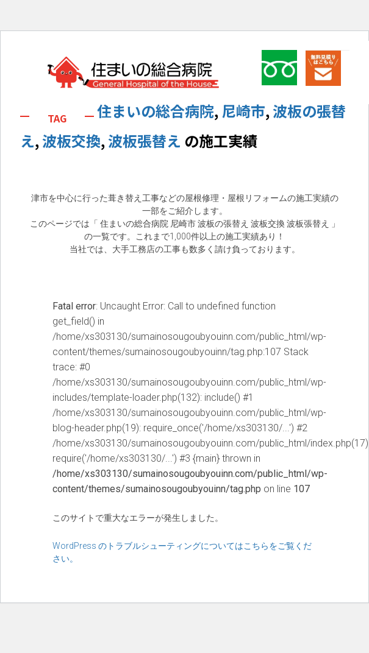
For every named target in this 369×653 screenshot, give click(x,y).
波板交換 (71, 140)
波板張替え (144, 140)
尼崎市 (243, 110)
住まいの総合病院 (155, 110)
